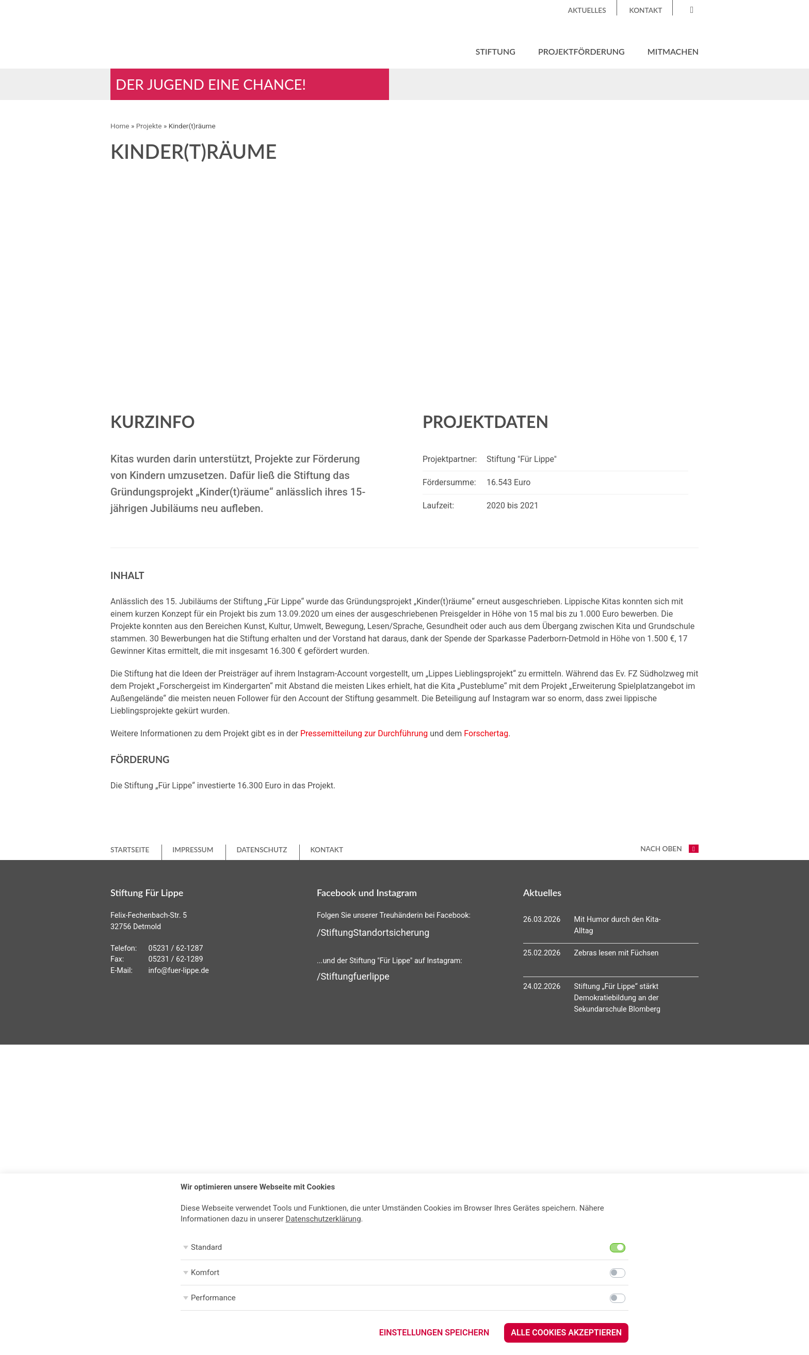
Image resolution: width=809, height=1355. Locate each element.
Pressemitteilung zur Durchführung (364, 734)
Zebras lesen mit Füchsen (616, 954)
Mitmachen (673, 51)
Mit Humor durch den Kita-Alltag (617, 926)
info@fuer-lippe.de (179, 971)
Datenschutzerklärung (323, 1219)
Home (120, 127)
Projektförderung (581, 51)
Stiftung (495, 51)
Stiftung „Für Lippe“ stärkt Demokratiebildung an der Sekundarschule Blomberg (617, 998)
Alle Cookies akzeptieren (566, 1332)
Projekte (149, 127)
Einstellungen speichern (434, 1332)
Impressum (192, 850)
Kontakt (645, 10)
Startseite (129, 850)
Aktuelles (587, 10)
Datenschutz (261, 850)
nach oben (669, 850)
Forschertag (486, 734)
